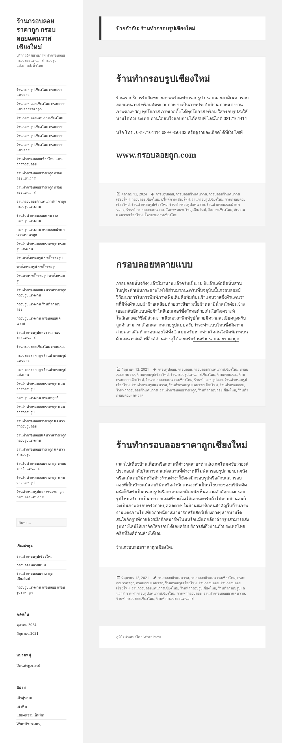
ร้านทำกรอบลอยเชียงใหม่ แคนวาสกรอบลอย (39, 161)
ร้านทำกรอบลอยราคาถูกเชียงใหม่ (181, 445)
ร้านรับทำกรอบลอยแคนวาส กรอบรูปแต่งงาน (37, 218)
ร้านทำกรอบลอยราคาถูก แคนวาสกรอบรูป (40, 452)
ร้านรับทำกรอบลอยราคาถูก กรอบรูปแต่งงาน (41, 246)
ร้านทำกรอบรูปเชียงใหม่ (34, 556)
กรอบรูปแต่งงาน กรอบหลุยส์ (37, 397)
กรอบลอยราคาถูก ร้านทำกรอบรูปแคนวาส (41, 358)
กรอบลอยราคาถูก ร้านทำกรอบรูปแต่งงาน (41, 372)
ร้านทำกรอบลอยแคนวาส (145, 209)
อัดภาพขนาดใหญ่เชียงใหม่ (186, 209)
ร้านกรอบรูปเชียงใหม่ (207, 199)
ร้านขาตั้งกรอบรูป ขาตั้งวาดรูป (39, 257)
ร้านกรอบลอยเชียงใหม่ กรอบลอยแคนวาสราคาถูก (40, 106)
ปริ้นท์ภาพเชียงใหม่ (175, 199)
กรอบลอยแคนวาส (149, 582)
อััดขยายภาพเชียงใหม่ (160, 214)
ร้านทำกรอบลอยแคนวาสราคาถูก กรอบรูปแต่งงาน (41, 293)
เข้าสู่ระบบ (24, 697)
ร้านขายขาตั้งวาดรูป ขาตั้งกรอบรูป (40, 278)
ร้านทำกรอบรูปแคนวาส (187, 204)
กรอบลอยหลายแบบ (31, 565)
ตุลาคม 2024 (26, 624)
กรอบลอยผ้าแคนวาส (191, 194)
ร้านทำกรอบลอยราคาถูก (216, 338)
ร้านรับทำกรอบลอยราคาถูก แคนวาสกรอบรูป (40, 386)
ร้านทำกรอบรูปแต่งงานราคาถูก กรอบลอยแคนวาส (40, 494)
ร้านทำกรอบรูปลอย (208, 379)
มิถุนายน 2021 (27, 633)
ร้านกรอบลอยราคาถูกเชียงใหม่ (145, 547)
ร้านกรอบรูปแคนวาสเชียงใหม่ (192, 374)
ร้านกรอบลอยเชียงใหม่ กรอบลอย (40, 346)
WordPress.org (28, 723)
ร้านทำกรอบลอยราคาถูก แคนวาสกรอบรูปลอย (40, 424)
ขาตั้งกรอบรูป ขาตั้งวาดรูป (36, 266)
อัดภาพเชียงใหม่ (220, 209)
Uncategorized (28, 665)
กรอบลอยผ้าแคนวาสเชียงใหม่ (216, 369)
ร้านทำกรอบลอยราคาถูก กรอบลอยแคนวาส (39, 176)
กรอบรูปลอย (165, 194)
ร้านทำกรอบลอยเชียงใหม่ (217, 390)
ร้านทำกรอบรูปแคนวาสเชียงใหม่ (193, 384)
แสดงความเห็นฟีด (30, 715)
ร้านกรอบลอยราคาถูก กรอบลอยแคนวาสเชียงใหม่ (35, 33)
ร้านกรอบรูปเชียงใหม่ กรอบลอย (39, 126)
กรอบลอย (185, 369)
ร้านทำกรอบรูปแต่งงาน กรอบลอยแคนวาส (38, 335)
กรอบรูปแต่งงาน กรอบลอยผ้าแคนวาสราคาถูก (40, 232)
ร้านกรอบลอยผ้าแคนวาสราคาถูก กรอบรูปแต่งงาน (41, 204)
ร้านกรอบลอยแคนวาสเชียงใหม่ (39, 117)
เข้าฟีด (21, 706)
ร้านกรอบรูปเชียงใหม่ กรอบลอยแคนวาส (39, 92)
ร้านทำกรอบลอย (232, 384)
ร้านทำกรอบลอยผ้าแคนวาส (137, 390)
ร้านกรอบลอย (227, 374)
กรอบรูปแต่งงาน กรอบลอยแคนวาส (38, 321)
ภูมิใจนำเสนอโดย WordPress (138, 636)
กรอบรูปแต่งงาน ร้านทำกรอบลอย (38, 307)
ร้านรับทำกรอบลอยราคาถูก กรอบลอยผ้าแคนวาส (41, 466)
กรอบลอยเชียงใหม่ (145, 199)
